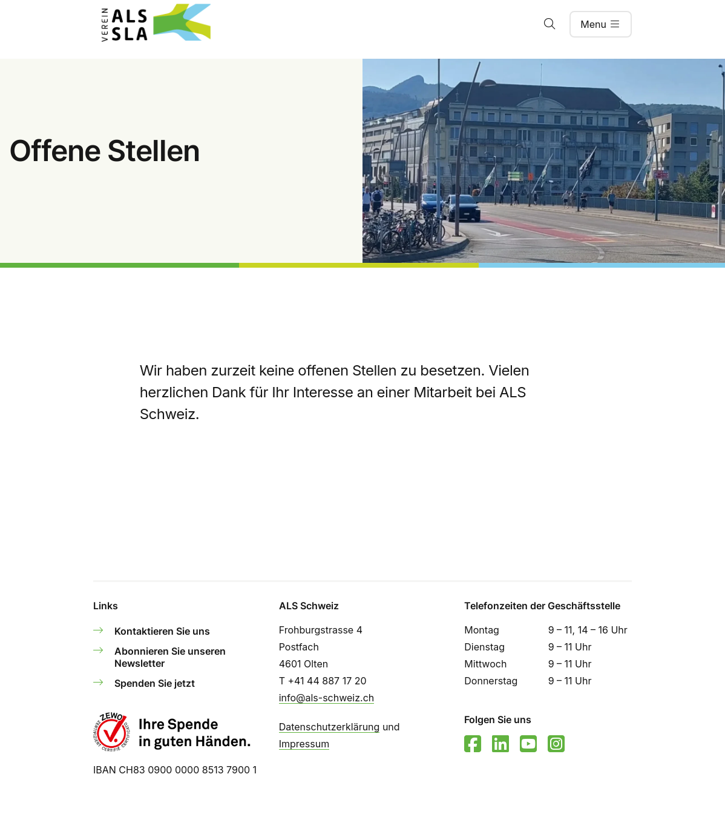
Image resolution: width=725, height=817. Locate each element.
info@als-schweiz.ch (327, 698)
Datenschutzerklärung (329, 727)
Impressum (304, 744)
